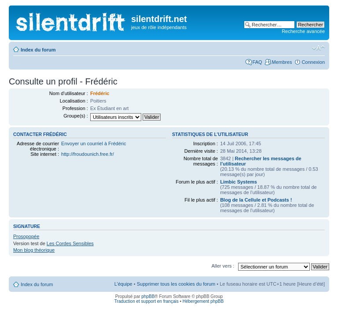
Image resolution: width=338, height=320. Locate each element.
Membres (282, 62)
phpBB (147, 296)
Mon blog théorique (34, 250)
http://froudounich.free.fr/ (87, 154)
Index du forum (38, 49)
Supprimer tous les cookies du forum (176, 284)
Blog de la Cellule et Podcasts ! (256, 199)
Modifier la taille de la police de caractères (318, 48)
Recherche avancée (303, 31)
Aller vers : (222, 266)
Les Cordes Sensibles (70, 243)
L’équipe (123, 284)
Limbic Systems (238, 181)
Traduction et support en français (146, 301)
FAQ (257, 62)
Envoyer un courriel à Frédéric (93, 143)
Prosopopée (26, 236)
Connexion (313, 62)
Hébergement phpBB (203, 301)
